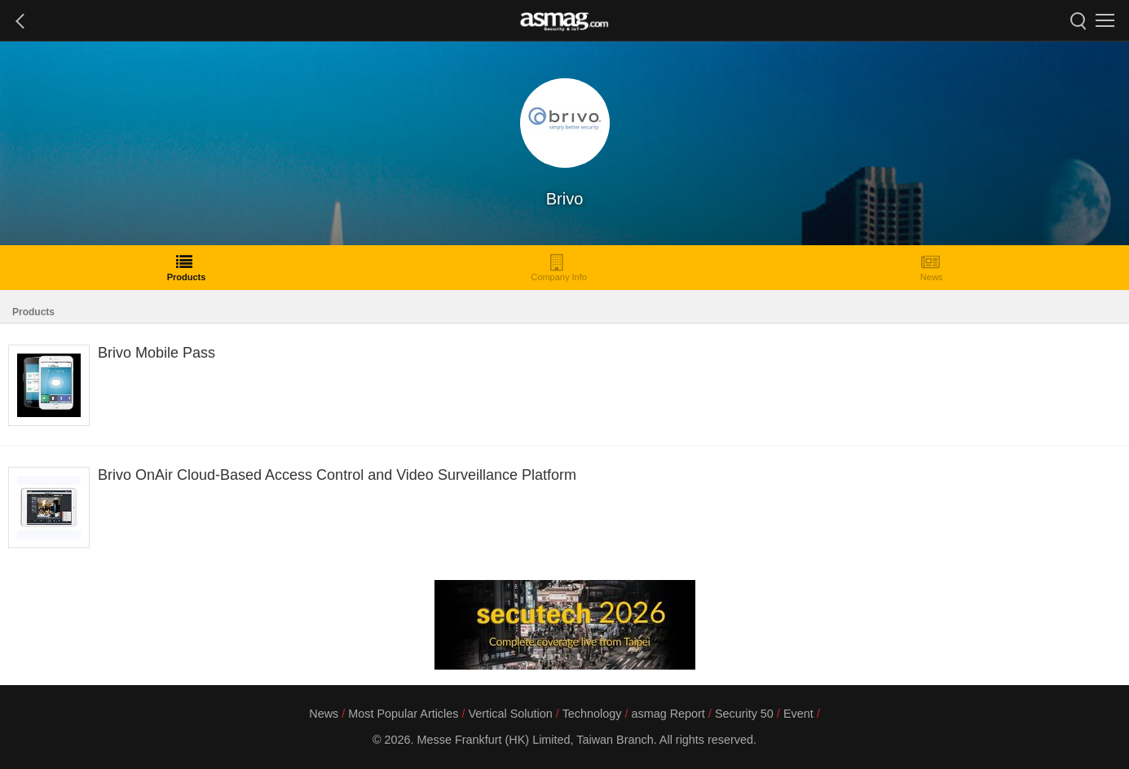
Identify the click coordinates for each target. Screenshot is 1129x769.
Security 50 (744, 713)
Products (186, 267)
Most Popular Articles (403, 713)
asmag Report (667, 713)
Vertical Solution (510, 713)
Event (798, 713)
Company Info (558, 267)
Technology (592, 713)
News (931, 267)
